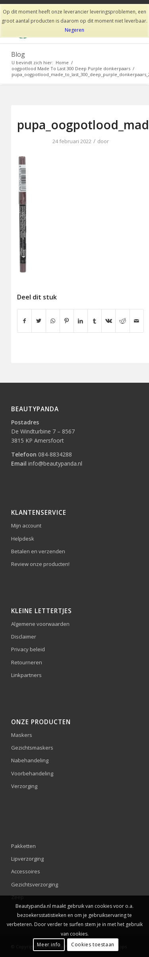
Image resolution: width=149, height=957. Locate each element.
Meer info (48, 944)
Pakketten (23, 846)
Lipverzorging (27, 858)
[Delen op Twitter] (38, 320)
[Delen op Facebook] (24, 320)
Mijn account (26, 525)
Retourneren (26, 662)
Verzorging (24, 786)
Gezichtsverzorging (34, 884)
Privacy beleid (28, 649)
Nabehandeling (29, 760)
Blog (18, 54)
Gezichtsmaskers (32, 747)
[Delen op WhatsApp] (53, 320)
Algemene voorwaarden (40, 623)
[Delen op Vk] (108, 320)
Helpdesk (22, 538)
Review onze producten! (40, 564)
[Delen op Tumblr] (94, 320)
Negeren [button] (74, 30)
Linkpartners (26, 675)
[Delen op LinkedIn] (80, 320)
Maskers (21, 734)
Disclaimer (23, 636)
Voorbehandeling (32, 773)
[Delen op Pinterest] (67, 320)
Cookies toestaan (92, 944)
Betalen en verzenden (38, 551)
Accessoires (25, 871)
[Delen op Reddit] (122, 320)
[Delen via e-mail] (136, 320)
